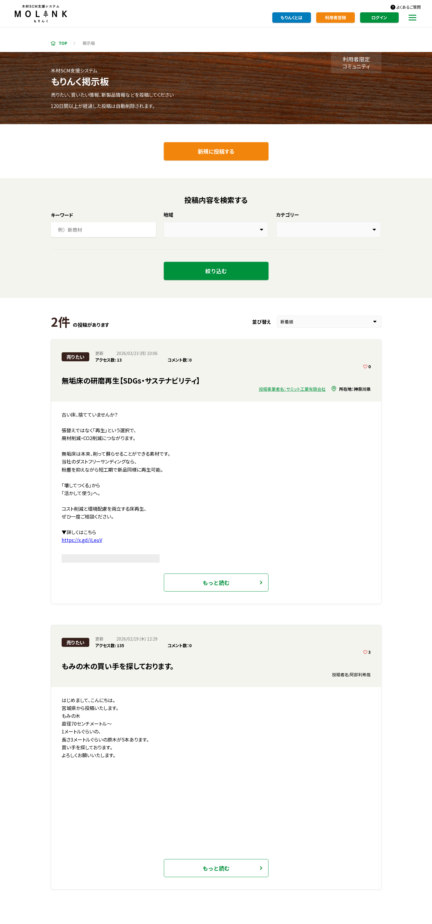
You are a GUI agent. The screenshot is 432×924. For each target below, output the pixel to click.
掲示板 (237, 867)
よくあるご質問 (408, 7)
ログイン (379, 17)
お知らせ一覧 (110, 879)
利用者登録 (335, 17)
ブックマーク (220, 791)
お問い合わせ (228, 879)
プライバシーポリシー (307, 879)
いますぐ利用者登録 (216, 735)
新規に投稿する (216, 151)
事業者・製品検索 (197, 867)
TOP (63, 43)
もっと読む (216, 452)
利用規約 (264, 879)
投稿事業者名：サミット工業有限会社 (292, 389)
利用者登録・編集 (145, 867)
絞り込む (216, 271)
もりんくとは (291, 17)
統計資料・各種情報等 (282, 867)
